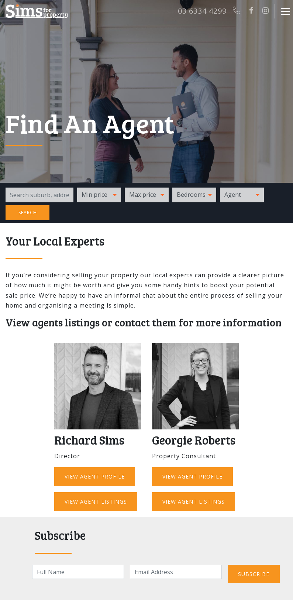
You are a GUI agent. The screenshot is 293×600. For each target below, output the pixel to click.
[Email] (176, 572)
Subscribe (253, 573)
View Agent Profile (95, 476)
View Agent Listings (96, 501)
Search (27, 212)
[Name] (78, 572)
